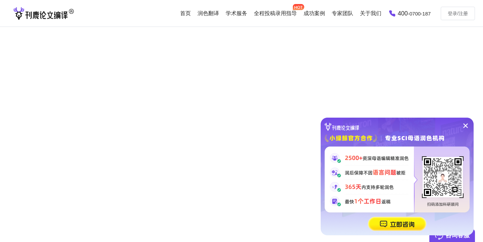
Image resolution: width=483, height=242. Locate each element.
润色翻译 (208, 13)
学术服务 (236, 13)
